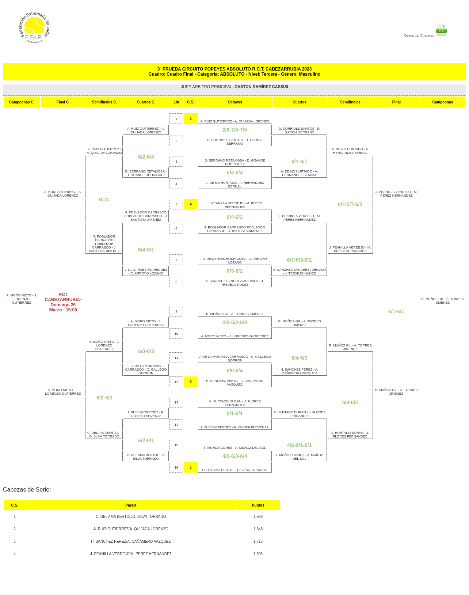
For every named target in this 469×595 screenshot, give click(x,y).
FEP (54, 31)
